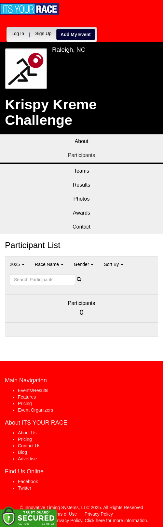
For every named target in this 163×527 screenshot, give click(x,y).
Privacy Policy (99, 514)
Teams (81, 171)
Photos (82, 199)
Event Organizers (35, 410)
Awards (81, 213)
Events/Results (33, 390)
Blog (22, 452)
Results (81, 185)
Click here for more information (116, 520)
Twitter (24, 488)
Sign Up (43, 33)
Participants (81, 155)
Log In (17, 33)
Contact (81, 227)
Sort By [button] (113, 264)
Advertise (27, 458)
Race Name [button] (49, 264)
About (81, 141)
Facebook (28, 481)
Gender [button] (84, 264)
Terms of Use (63, 514)
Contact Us (29, 445)
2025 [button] (17, 264)
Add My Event (76, 34)
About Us (27, 432)
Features (27, 397)
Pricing (25, 403)
